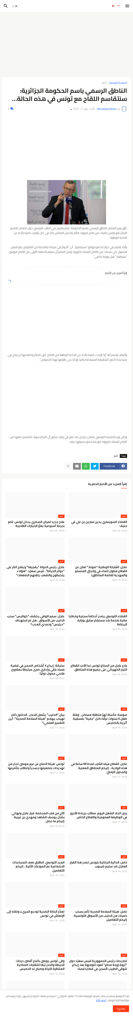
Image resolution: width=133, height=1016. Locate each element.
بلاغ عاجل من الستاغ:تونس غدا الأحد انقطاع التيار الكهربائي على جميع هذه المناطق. (98, 668)
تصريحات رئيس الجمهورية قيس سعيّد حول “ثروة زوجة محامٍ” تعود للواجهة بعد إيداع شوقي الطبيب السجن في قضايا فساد (98, 965)
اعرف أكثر (101, 1000)
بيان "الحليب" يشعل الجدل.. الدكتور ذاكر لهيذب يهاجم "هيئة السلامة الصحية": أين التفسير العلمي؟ (36, 719)
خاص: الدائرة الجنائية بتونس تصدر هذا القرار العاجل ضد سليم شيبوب (98, 864)
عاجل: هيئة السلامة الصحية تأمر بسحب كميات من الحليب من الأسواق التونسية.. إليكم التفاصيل (99, 916)
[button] (127, 6)
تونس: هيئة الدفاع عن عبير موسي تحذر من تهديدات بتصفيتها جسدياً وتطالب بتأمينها (36, 766)
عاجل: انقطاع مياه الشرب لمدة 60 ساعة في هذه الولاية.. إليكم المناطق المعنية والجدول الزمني (99, 768)
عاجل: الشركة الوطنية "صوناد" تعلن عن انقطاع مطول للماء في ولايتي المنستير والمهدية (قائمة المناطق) (101, 571)
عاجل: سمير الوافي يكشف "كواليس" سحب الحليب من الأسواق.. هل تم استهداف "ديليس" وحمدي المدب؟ (36, 620)
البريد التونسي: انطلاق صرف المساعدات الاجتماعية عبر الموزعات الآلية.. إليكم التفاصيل (38, 866)
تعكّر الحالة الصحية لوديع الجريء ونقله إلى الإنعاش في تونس (36, 914)
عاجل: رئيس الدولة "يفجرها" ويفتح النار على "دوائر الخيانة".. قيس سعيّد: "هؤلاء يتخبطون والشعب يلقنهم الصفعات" (35, 571)
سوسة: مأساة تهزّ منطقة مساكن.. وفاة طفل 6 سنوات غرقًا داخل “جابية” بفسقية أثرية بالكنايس (100, 719)
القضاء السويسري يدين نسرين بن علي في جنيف (99, 524)
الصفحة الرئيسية (118, 83)
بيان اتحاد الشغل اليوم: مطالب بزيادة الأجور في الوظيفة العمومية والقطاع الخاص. (98, 815)
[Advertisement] (66, 44)
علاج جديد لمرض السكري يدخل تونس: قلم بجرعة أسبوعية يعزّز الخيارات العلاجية (36, 524)
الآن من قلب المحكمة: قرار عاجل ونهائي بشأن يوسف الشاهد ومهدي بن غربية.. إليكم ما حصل (38, 817)
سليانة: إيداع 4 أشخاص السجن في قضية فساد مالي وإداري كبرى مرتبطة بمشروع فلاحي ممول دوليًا (38, 670)
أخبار (104, 83)
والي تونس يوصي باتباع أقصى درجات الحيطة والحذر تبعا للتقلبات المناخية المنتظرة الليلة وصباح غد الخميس (40, 965)
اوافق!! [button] (121, 1008)
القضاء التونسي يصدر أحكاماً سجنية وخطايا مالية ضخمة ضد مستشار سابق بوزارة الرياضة (98, 620)
